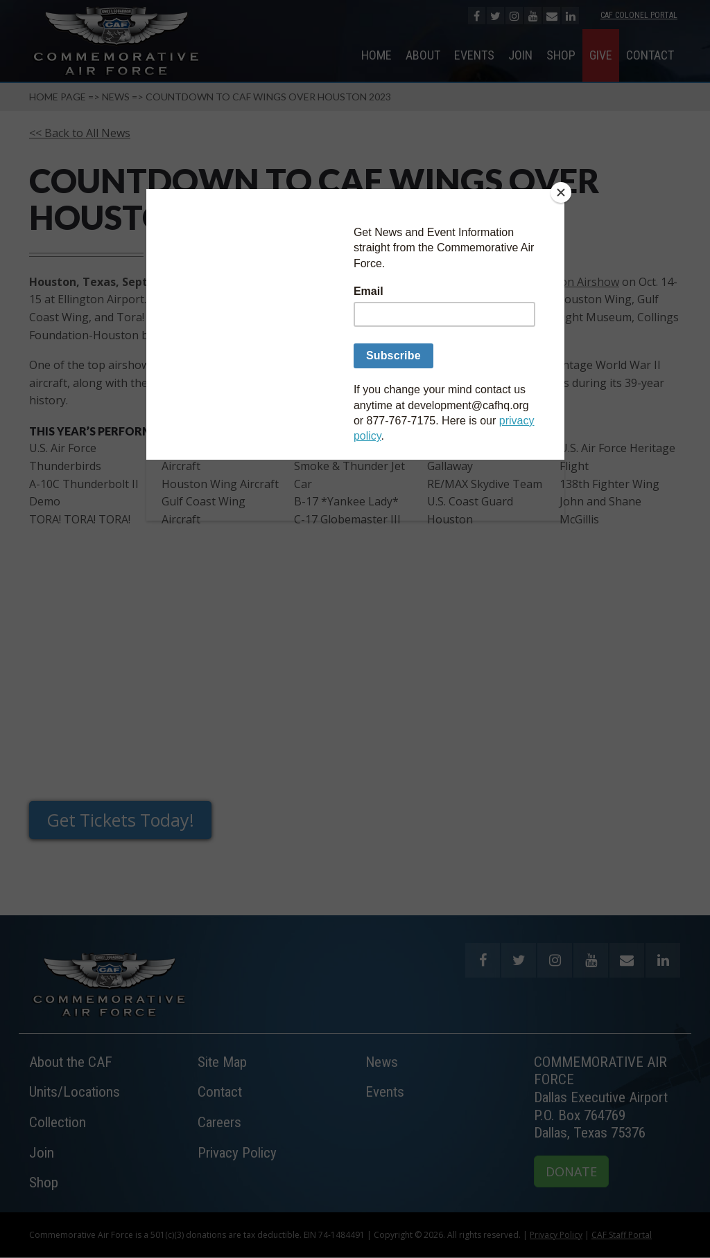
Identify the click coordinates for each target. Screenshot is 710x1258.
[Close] (561, 192)
